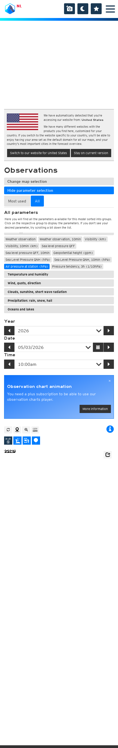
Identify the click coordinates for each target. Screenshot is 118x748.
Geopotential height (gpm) (73, 253)
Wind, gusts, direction (24, 283)
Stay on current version (91, 153)
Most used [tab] (17, 201)
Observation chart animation (39, 386)
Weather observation (20, 239)
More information (95, 409)
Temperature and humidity (28, 274)
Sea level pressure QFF (58, 246)
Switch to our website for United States (38, 153)
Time (9, 354)
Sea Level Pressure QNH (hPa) (27, 260)
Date (9, 338)
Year (9, 321)
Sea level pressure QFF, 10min (27, 253)
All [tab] (37, 201)
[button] (108, 455)
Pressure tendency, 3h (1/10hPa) (77, 266)
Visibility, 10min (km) (21, 246)
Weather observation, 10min (60, 239)
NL (19, 6)
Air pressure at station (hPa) (26, 266)
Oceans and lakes (21, 309)
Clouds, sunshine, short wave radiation (37, 292)
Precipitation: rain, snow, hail (30, 300)
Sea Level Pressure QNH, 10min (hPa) (82, 260)
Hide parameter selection (30, 190)
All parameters (21, 212)
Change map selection (27, 181)
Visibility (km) (95, 239)
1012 (8, 451)
